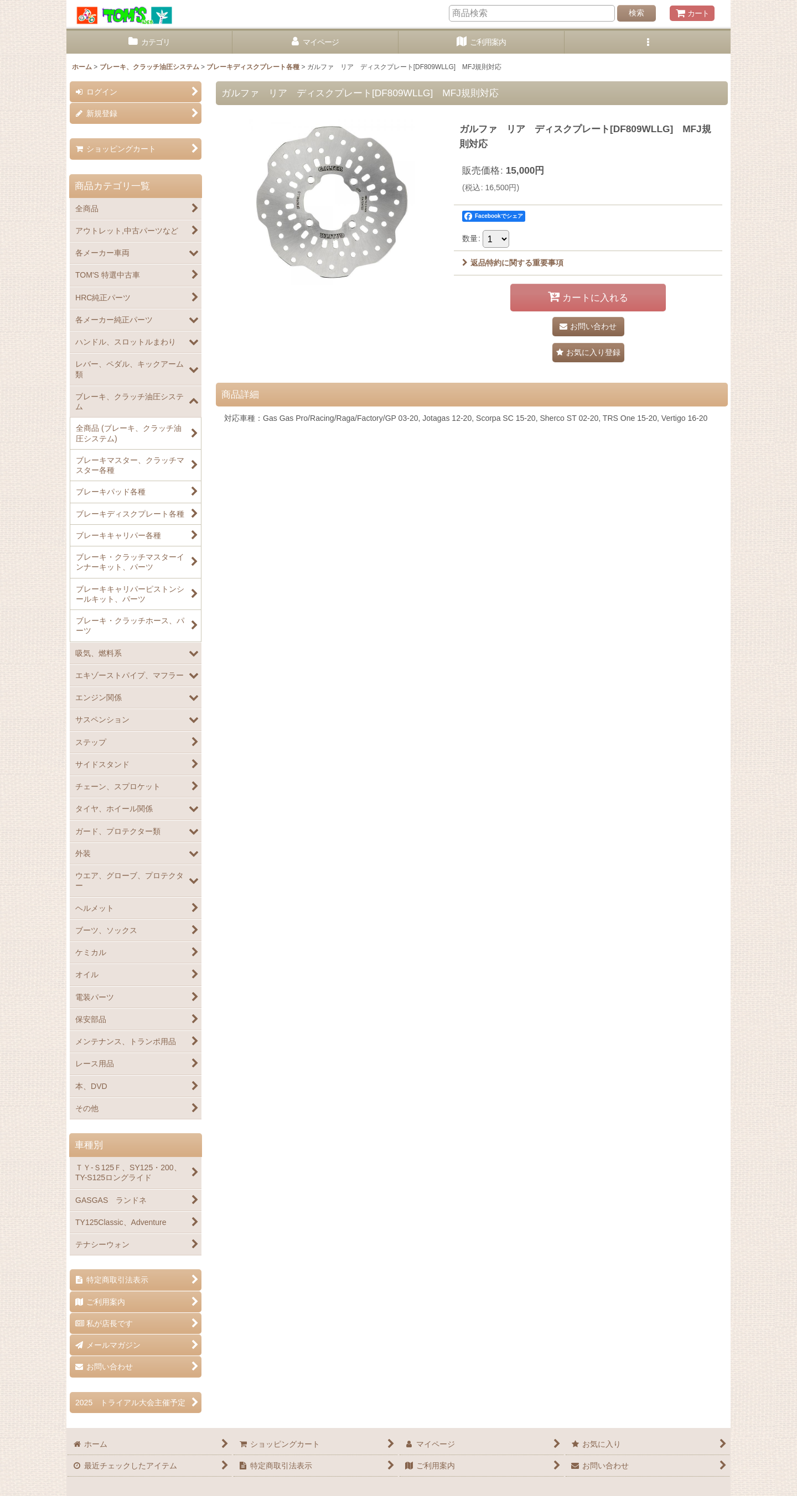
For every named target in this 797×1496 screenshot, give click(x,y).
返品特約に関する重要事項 (512, 262)
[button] (648, 42)
